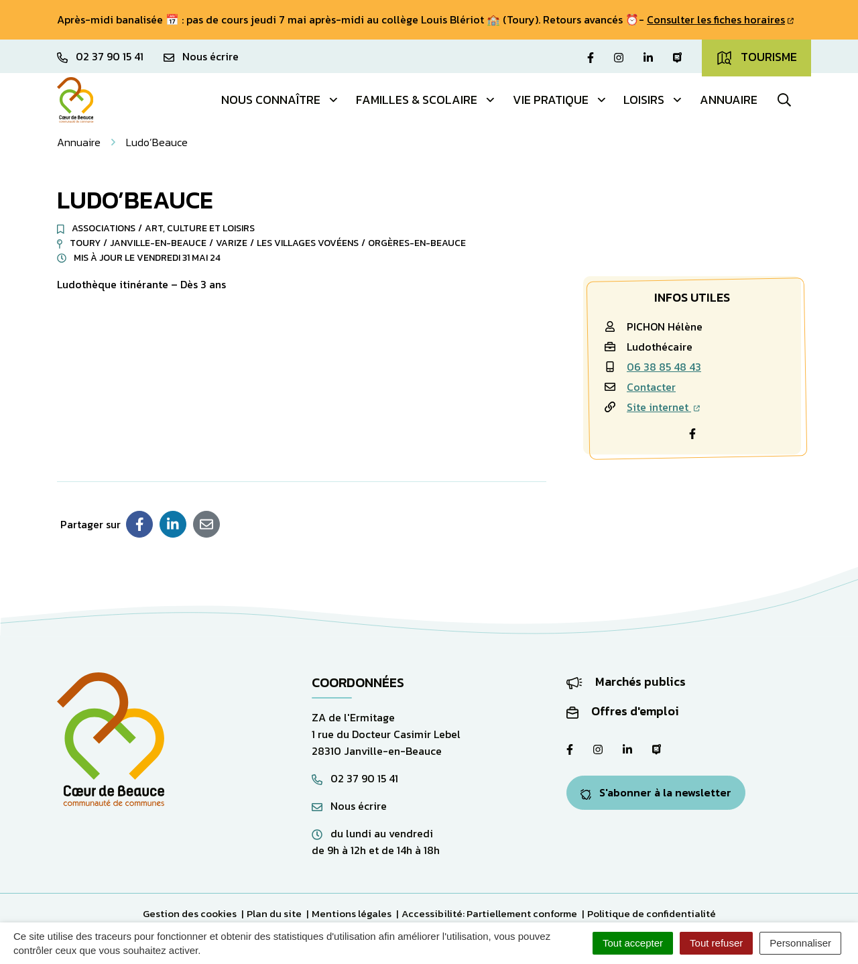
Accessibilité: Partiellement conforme (489, 913)
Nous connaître (280, 100)
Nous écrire (349, 806)
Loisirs (653, 100)
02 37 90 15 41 (355, 778)
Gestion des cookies (190, 913)
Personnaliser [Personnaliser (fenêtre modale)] (800, 943)
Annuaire (728, 100)
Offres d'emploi (622, 711)
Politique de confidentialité (651, 913)
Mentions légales (351, 913)
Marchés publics (626, 681)
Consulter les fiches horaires (720, 19)
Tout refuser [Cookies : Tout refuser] (716, 943)
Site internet (663, 407)
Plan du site (274, 913)
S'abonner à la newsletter (655, 792)
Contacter (651, 387)
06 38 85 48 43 (664, 367)
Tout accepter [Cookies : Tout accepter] (633, 943)
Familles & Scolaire (426, 100)
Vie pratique (560, 100)
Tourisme (756, 57)
